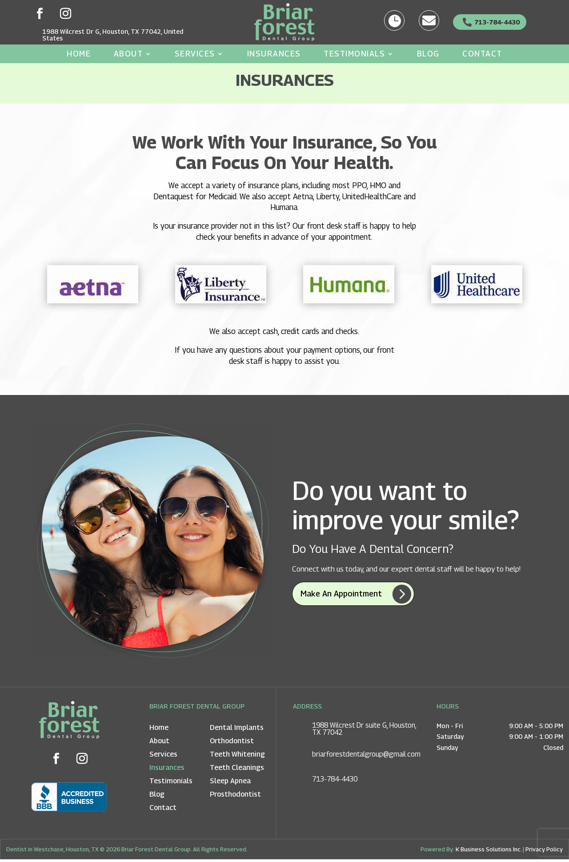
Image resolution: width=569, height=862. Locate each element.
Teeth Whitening (237, 757)
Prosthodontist (235, 797)
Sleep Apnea (230, 784)
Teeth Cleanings (237, 770)
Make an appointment (341, 596)
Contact (482, 54)
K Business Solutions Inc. (488, 851)
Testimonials (354, 54)
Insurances (274, 54)
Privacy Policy (544, 851)
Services (195, 54)
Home (79, 54)
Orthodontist (232, 744)
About (128, 54)
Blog (428, 54)
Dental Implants (237, 730)
